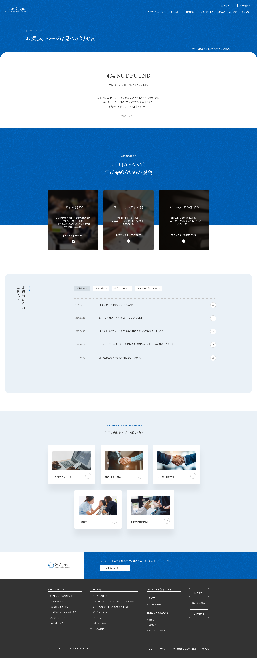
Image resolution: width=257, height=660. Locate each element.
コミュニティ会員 (206, 11)
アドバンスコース (100, 595)
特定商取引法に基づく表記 (184, 649)
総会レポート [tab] (120, 288)
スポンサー (234, 11)
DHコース (97, 617)
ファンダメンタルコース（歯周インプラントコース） (114, 601)
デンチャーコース (100, 612)
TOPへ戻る (126, 116)
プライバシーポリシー (158, 649)
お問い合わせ (245, 5)
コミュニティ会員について (184, 235)
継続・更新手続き (199, 603)
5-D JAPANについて (57, 589)
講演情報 (152, 625)
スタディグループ (57, 617)
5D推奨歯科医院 (156, 604)
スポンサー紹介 (56, 623)
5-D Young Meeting (73, 235)
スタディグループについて (128, 235)
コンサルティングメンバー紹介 (63, 612)
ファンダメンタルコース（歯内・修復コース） (111, 606)
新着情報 (152, 619)
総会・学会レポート (157, 630)
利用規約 (205, 649)
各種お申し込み (99, 623)
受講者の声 (190, 11)
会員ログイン (226, 5)
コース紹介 (95, 589)
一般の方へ (221, 11)
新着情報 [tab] (81, 288)
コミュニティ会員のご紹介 (159, 589)
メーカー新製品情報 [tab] (147, 288)
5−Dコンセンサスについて (61, 595)
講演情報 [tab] (99, 288)
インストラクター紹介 (59, 606)
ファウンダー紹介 (57, 601)
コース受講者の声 (100, 628)
